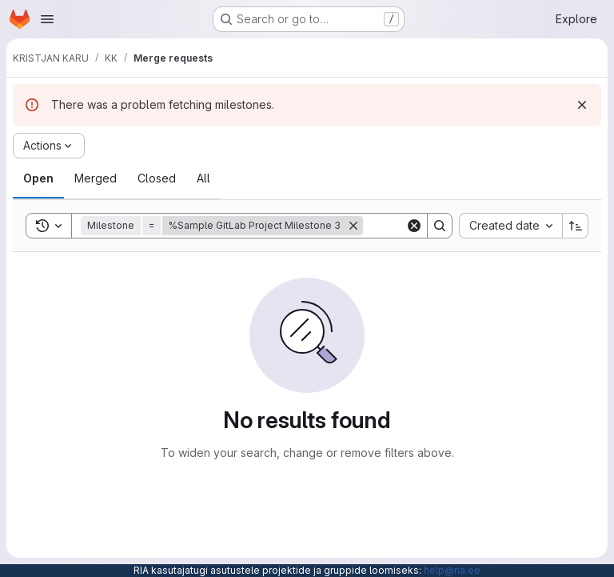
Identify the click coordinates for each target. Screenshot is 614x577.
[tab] (38, 178)
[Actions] (49, 145)
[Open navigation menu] (47, 19)
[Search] (440, 225)
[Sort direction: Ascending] (575, 225)
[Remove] (353, 225)
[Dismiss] (582, 104)
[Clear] (414, 225)
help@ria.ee (452, 570)
